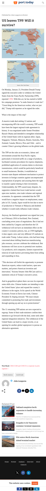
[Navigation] (2, 2)
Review (25, 15)
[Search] (42, 2)
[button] (19, 488)
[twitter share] (23, 391)
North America (8, 375)
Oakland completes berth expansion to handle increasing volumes (29, 410)
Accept (35, 483)
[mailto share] (27, 391)
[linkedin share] (31, 391)
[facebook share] (19, 391)
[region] (22, 9)
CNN (11, 99)
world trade (19, 375)
